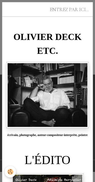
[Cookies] (10, 171)
